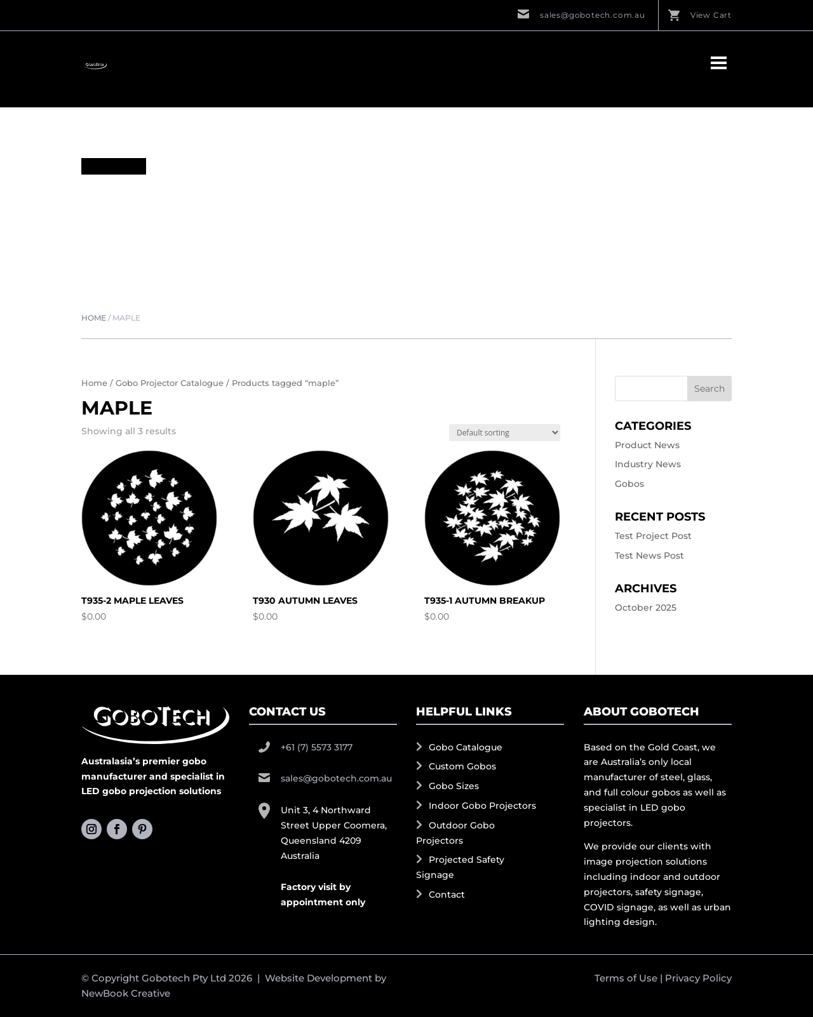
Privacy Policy (698, 978)
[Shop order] (504, 432)
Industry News (648, 464)
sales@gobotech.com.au (592, 15)
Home (93, 317)
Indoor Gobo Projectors (482, 805)
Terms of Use (626, 978)
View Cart (711, 15)
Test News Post (649, 555)
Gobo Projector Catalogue (170, 383)
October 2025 (645, 607)
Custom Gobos (462, 766)
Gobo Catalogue (465, 747)
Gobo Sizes (454, 786)
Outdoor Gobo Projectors (455, 833)
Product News (647, 445)
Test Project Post (653, 536)
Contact (447, 894)
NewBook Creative (125, 993)
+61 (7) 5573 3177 (317, 747)
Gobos (629, 483)
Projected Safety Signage (460, 867)
